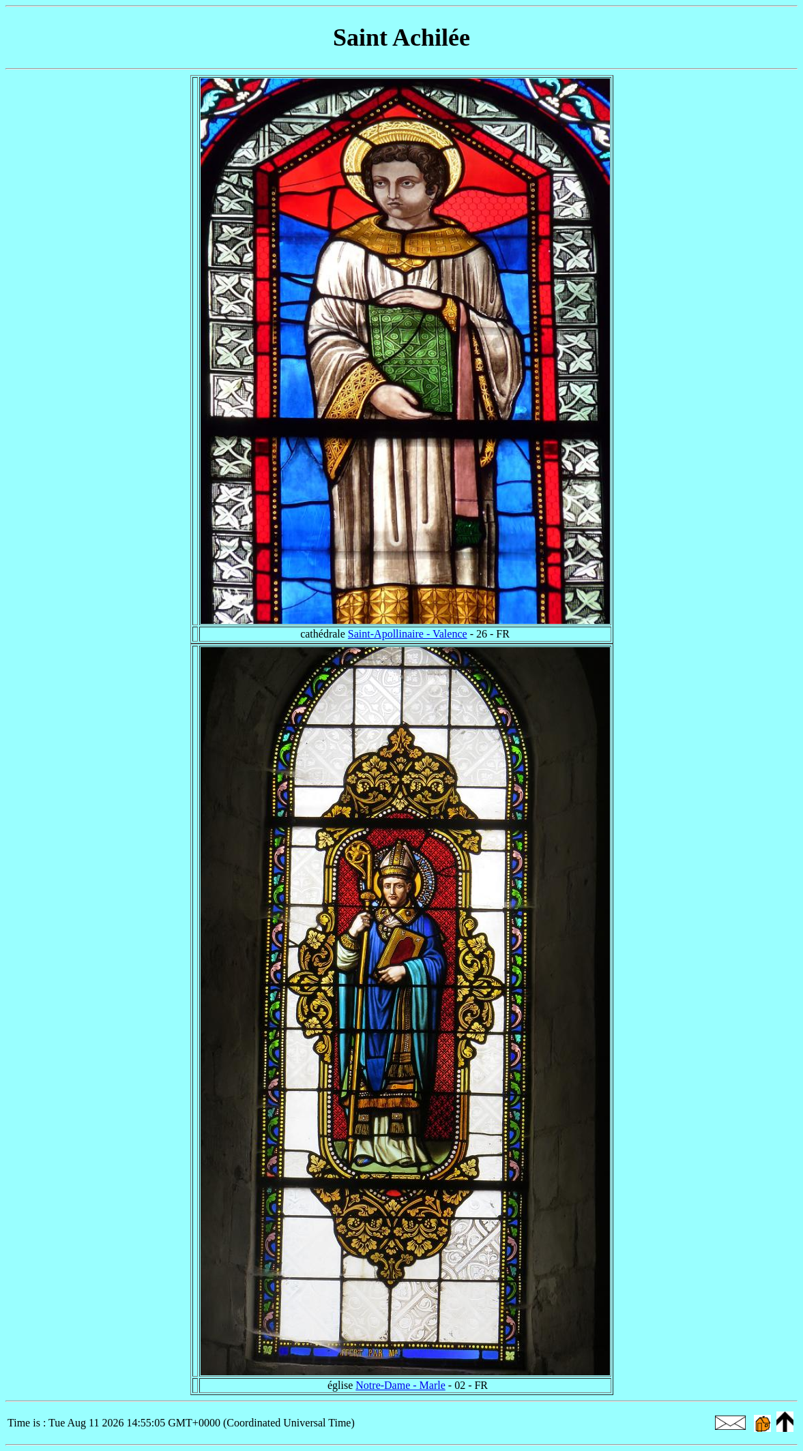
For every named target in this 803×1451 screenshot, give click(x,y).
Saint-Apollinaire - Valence (407, 634)
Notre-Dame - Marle (400, 1385)
